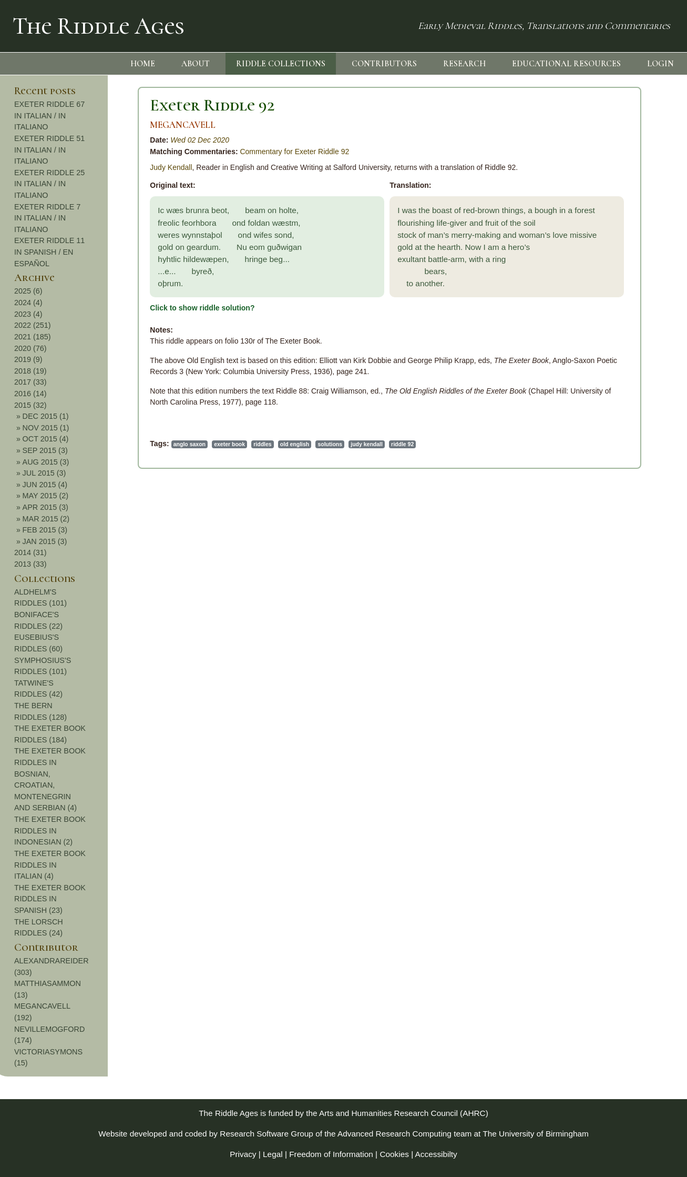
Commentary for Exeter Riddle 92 (178, 151)
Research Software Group (266, 1133)
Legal (273, 1154)
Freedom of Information (331, 1154)
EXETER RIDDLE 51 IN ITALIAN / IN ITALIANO (628, 149)
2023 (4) (607, 314)
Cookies (394, 1154)
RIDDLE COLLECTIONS (280, 63)
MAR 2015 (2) (625, 519)
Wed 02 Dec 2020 (84, 140)
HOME (142, 63)
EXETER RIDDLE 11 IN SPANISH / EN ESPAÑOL (628, 251)
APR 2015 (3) (624, 507)
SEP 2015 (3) (624, 450)
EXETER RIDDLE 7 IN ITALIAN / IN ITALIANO (626, 218)
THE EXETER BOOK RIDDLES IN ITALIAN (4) (629, 864)
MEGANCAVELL (67, 124)
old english (179, 444)
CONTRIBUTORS (384, 63)
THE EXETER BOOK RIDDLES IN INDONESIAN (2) (629, 830)
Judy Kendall (55, 167)
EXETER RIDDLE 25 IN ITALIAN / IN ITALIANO (628, 183)
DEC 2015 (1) (624, 416)
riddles (147, 444)
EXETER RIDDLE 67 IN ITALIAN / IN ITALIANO (628, 115)
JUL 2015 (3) (623, 473)
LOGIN (660, 63)
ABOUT (195, 63)
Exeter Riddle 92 (96, 105)
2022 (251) (611, 325)
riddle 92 (286, 444)
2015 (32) (609, 405)
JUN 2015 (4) (624, 484)
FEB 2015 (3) (624, 530)
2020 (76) (609, 348)
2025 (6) (607, 291)
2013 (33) (609, 564)
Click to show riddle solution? (86, 308)
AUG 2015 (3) (624, 462)
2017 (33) (609, 382)
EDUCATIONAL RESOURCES (566, 63)
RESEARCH (464, 63)
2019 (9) (607, 359)
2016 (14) (609, 393)
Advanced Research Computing (394, 1133)
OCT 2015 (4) (624, 439)
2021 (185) (611, 337)
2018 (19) (609, 371)
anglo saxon (73, 444)
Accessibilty (436, 1154)
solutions (214, 444)
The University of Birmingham (535, 1133)
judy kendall (251, 444)
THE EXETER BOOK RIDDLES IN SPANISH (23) (629, 898)
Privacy (243, 1154)
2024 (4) (607, 302)
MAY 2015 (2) (624, 495)
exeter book (113, 444)
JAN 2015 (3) (623, 541)
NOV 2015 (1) (624, 428)
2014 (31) (609, 552)
